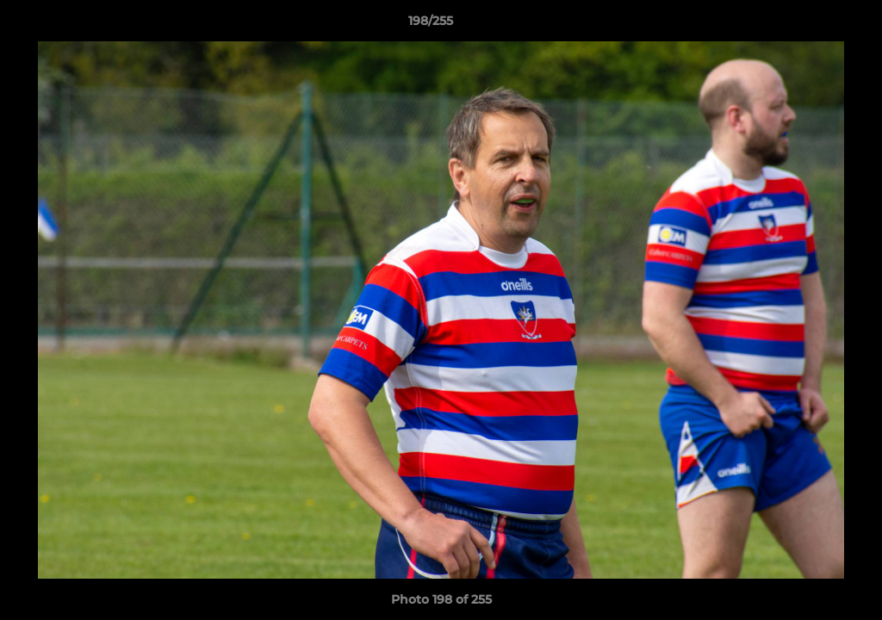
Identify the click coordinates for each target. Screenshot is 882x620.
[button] (809, 25)
